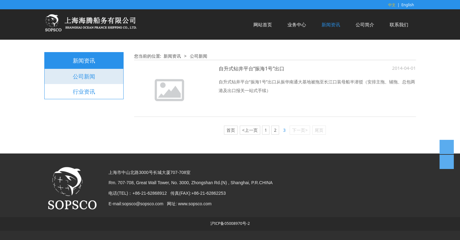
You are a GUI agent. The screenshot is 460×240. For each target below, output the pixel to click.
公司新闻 (84, 76)
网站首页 (262, 24)
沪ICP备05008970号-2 (230, 223)
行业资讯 (84, 91)
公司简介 (365, 24)
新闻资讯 (331, 24)
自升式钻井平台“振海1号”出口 (252, 68)
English (407, 4)
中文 (392, 4)
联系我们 (399, 24)
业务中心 (296, 24)
